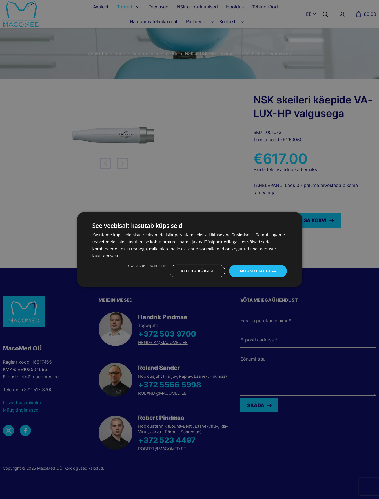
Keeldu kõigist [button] (197, 270)
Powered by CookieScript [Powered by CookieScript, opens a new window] (147, 266)
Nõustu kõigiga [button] (258, 270)
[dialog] (189, 249)
